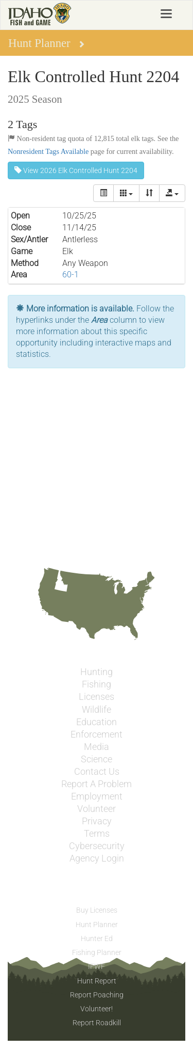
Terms (97, 833)
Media (96, 747)
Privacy (97, 821)
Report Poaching (97, 995)
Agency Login (96, 858)
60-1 (70, 274)
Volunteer (96, 809)
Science (96, 759)
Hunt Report (96, 981)
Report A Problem (96, 784)
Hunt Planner (97, 924)
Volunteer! (96, 1009)
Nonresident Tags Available (48, 151)
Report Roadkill (97, 1023)
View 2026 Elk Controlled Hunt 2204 (75, 170)
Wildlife (96, 710)
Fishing (96, 684)
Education (96, 722)
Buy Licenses (96, 910)
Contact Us (96, 771)
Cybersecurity (97, 846)
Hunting (96, 672)
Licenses (96, 697)
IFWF (96, 966)
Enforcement (96, 734)
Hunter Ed (97, 938)
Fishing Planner (96, 952)
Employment (96, 796)
